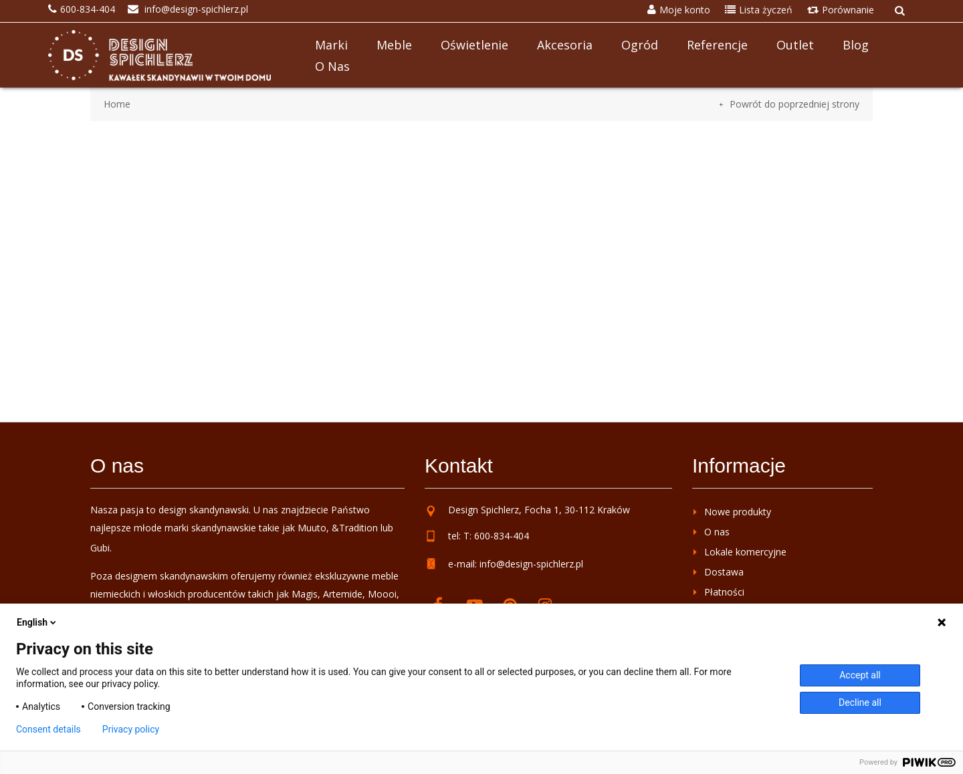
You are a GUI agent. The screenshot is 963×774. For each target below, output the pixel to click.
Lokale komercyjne (745, 551)
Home (117, 104)
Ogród (639, 45)
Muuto (312, 527)
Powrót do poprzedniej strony (794, 104)
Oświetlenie (474, 45)
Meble (394, 45)
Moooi (382, 594)
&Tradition (355, 527)
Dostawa (724, 571)
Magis (305, 594)
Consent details (48, 729)
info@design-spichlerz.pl (531, 563)
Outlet (795, 45)
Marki (331, 45)
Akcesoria (565, 45)
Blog (856, 45)
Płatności (724, 592)
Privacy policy (130, 729)
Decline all (860, 702)
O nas (332, 66)
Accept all (860, 675)
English (37, 622)
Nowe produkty (737, 511)
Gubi (100, 547)
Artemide (342, 594)
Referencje (717, 45)
